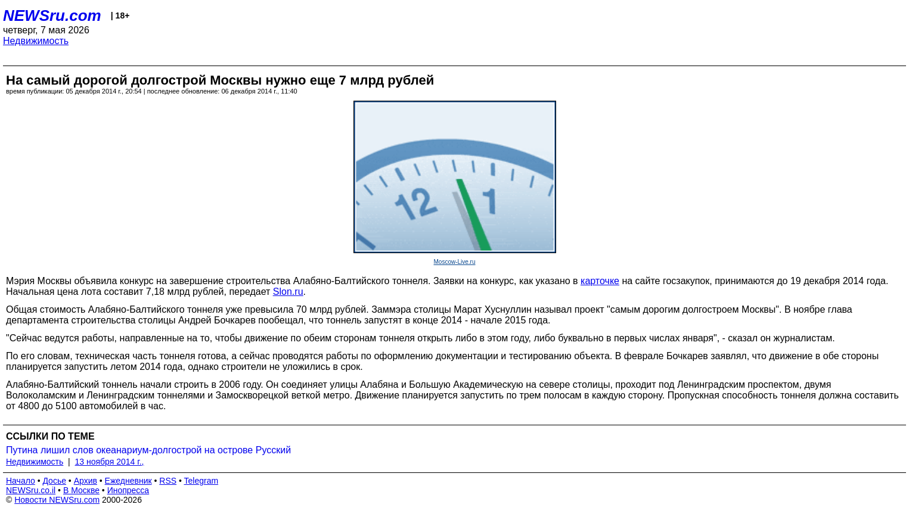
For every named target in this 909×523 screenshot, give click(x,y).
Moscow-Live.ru (454, 262)
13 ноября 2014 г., (109, 461)
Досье (54, 480)
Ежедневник (128, 480)
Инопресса (128, 490)
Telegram (201, 480)
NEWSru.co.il (30, 490)
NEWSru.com (52, 15)
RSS (167, 480)
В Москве (81, 490)
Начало (20, 480)
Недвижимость (36, 41)
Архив (85, 480)
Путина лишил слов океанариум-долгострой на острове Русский (148, 450)
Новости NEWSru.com (57, 500)
